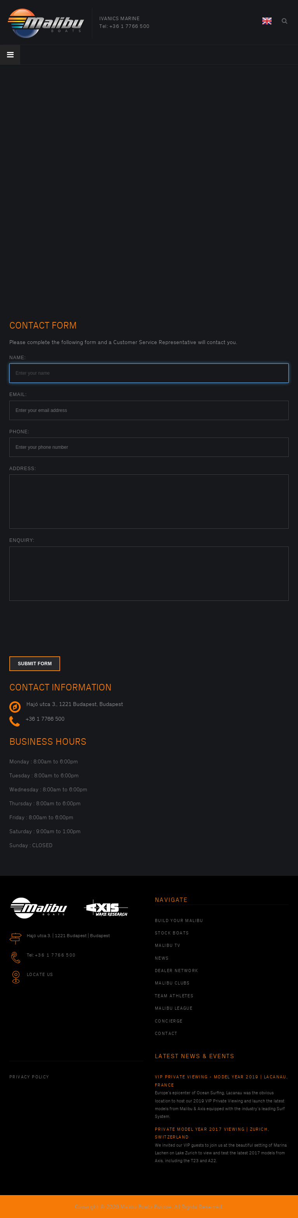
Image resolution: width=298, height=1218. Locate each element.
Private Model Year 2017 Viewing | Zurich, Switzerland (212, 1133)
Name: (17, 357)
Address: (22, 468)
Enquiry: (22, 540)
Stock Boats (172, 933)
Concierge (169, 1021)
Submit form (35, 663)
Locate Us (40, 974)
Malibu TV (168, 945)
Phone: (19, 431)
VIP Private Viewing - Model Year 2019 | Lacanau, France (221, 1081)
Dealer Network (177, 971)
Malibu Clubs (172, 983)
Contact (166, 1033)
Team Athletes (174, 996)
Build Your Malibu (179, 921)
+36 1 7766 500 (129, 26)
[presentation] (68, 624)
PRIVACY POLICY (29, 1077)
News (162, 958)
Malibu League (173, 1008)
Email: (18, 394)
